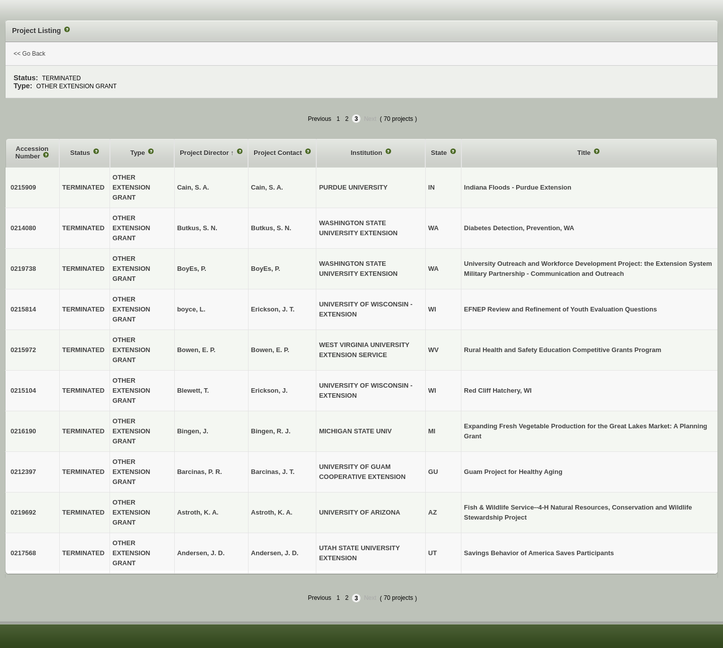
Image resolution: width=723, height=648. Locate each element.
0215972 (23, 350)
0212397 (23, 471)
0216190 (23, 431)
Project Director (205, 152)
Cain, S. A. (267, 187)
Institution (367, 152)
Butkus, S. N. (271, 228)
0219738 (23, 268)
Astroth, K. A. (272, 512)
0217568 (23, 553)
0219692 (23, 512)
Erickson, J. (269, 390)
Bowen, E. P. (270, 350)
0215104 (23, 390)
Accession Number (32, 152)
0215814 (23, 309)
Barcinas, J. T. (273, 471)
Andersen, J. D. (275, 553)
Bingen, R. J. (271, 431)
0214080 (23, 228)
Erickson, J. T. (273, 309)
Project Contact (279, 152)
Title (584, 152)
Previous (319, 118)
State (439, 152)
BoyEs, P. (265, 268)
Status (81, 152)
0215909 (23, 187)
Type (138, 152)
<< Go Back (29, 53)
